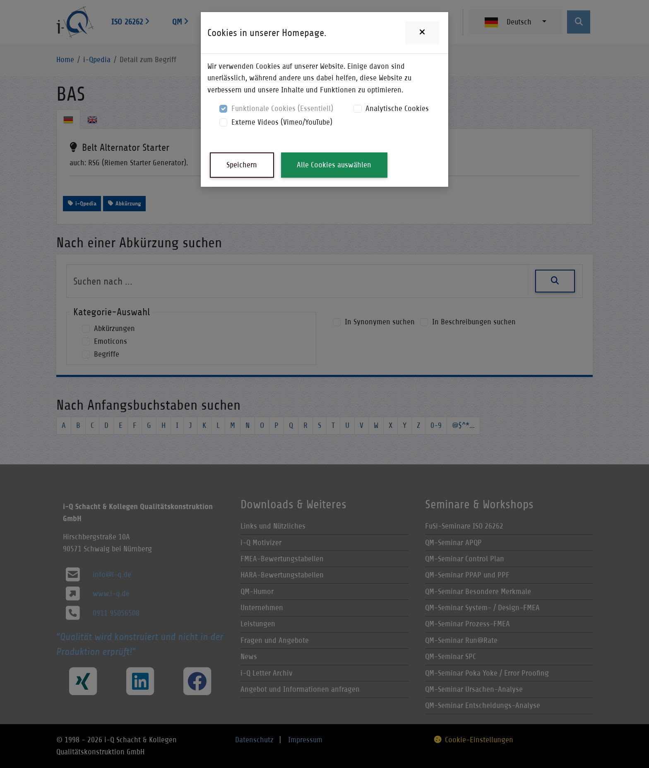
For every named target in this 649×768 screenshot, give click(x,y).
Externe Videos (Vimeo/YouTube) (281, 122)
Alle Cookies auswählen (334, 164)
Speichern (241, 164)
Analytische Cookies (397, 108)
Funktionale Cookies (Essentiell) (282, 108)
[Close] (422, 32)
